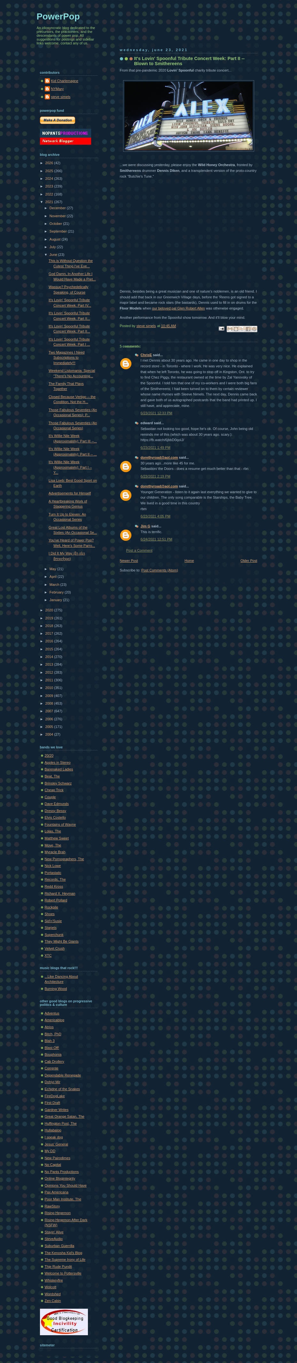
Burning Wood (56, 989)
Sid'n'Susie (53, 921)
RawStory (52, 1206)
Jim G (146, 526)
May (53, 569)
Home (189, 561)
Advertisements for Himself (70, 493)
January (56, 600)
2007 (49, 711)
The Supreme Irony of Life (65, 1259)
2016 (49, 641)
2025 (49, 171)
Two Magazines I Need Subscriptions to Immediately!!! (66, 357)
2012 (49, 672)
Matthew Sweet (57, 838)
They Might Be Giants (62, 941)
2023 (49, 186)
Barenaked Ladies (59, 769)
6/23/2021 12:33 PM (157, 413)
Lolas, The (53, 831)
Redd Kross (54, 886)
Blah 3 (50, 1041)
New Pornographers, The (64, 859)
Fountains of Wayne (60, 824)
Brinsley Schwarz (58, 783)
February (57, 592)
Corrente (52, 1068)
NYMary (57, 89)
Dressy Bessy (55, 811)
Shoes (50, 914)
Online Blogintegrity (60, 1178)
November (58, 216)
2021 (49, 202)
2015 (49, 649)
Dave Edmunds (57, 804)
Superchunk (54, 935)
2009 (49, 696)
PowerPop (58, 16)
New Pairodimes (57, 1158)
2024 (49, 178)
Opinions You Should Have (66, 1185)
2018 (49, 626)
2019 (49, 618)
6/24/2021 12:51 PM (157, 539)
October (56, 224)
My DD (50, 1151)
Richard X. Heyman (60, 893)
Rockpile (51, 907)
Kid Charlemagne (64, 81)
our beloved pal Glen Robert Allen (178, 308)
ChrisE (146, 355)
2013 (49, 664)
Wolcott (51, 1287)
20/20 (49, 755)
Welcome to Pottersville (63, 1273)
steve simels (61, 97)
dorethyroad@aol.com (159, 457)
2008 (49, 703)
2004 (49, 734)
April (54, 576)
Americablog (54, 1020)
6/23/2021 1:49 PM (155, 447)
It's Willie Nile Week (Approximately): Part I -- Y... (70, 467)
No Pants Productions (62, 1172)
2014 (49, 657)
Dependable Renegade (63, 1075)
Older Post (248, 561)
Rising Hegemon (58, 1213)
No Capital (53, 1165)
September (59, 231)
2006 (49, 719)
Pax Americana (56, 1192)
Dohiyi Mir (52, 1082)
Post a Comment (139, 550)
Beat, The (52, 776)
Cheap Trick (54, 790)
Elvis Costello (55, 817)
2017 (49, 633)
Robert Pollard (56, 900)
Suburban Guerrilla (59, 1246)
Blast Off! (52, 1048)
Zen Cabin (53, 1301)
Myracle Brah (55, 852)
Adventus (52, 1013)
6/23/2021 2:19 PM (155, 476)
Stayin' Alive (54, 1232)
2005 (49, 727)
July (53, 247)
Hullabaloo (53, 1130)
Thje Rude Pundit (58, 1266)
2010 (49, 688)
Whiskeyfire (54, 1280)
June (54, 255)
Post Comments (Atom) (159, 570)
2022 (49, 194)
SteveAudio (54, 1239)
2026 (49, 163)
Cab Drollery (54, 1061)
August (55, 239)
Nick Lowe (53, 866)
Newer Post (129, 561)
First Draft (52, 1103)
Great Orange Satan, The (64, 1116)
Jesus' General (56, 1144)
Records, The (55, 879)
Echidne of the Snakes (62, 1089)
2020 (49, 610)
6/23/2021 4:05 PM (155, 516)
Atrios (49, 1027)
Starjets (51, 928)
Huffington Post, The (61, 1123)
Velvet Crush (55, 948)
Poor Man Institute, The (63, 1199)
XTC (48, 955)
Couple (50, 797)
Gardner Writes (57, 1110)
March (55, 584)
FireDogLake (55, 1096)
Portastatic (53, 873)
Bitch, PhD (53, 1034)
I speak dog (54, 1137)
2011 (49, 680)
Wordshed (53, 1294)
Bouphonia (53, 1054)
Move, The (53, 845)
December (58, 208)
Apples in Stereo (58, 762)
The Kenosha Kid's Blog (63, 1253)
